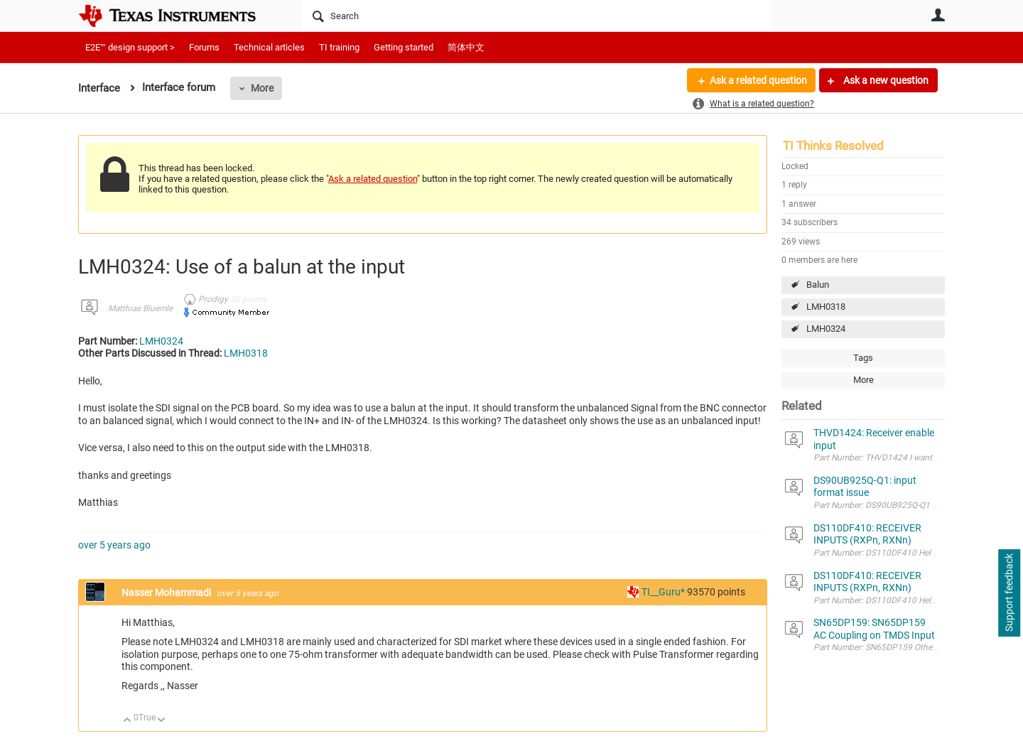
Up (127, 721)
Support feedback (1008, 593)
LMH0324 (825, 328)
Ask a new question (885, 80)
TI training (339, 47)
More (262, 88)
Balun (817, 284)
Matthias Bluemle (140, 308)
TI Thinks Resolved (833, 146)
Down (162, 721)
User (938, 15)
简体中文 (466, 47)
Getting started (403, 47)
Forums (204, 47)
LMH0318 (825, 306)
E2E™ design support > (130, 47)
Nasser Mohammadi (167, 592)
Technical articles (269, 47)
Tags (863, 357)
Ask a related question (757, 80)
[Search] (537, 15)
